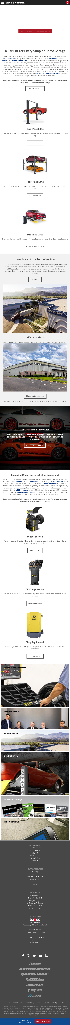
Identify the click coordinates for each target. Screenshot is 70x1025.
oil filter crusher (22, 490)
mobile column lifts (19, 60)
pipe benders (17, 481)
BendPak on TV (11, 755)
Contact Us (35, 279)
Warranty (35, 874)
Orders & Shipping (18, 1003)
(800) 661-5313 (31, 937)
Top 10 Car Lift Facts (35, 908)
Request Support (35, 871)
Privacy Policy (30, 1003)
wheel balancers (50, 483)
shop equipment (32, 481)
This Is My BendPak (35, 898)
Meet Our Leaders (12, 711)
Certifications (35, 855)
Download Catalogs (13, 799)
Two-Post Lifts (35, 143)
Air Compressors (35, 603)
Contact (35, 860)
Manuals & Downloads (35, 876)
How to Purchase (43, 1021)
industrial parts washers (26, 492)
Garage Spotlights (35, 900)
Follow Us (35, 853)
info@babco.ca (35, 940)
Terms (38, 1003)
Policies (8, 1003)
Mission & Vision (35, 858)
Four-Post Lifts (35, 196)
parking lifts (53, 58)
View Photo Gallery (35, 38)
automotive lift (9, 58)
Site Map (54, 1003)
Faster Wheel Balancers (15, 667)
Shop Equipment (35, 656)
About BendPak (11, 733)
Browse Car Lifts (43, 31)
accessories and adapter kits (47, 73)
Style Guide (46, 1003)
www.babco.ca (35, 942)
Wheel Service (35, 550)
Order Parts (35, 882)
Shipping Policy (35, 879)
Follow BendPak (11, 821)
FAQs (35, 884)
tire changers (58, 481)
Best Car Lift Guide (35, 89)
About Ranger (35, 850)
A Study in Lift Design (34, 445)
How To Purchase (26, 31)
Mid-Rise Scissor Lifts (35, 246)
